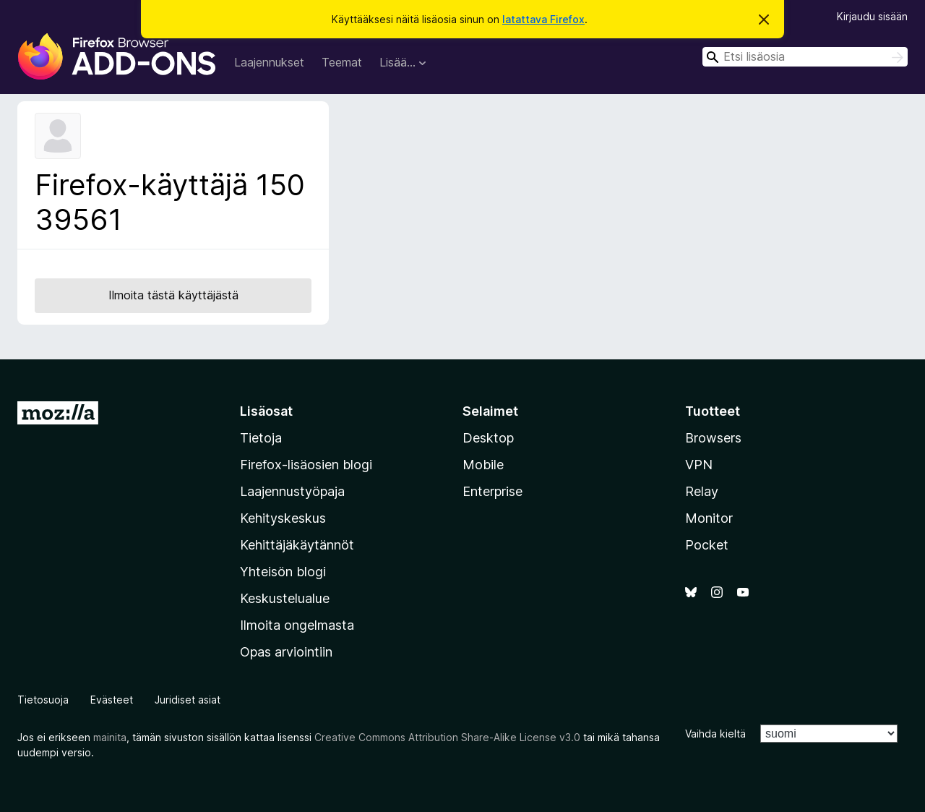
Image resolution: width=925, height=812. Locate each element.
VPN (699, 464)
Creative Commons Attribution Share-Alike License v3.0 (447, 737)
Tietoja (261, 437)
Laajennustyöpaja (292, 491)
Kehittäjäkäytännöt (297, 544)
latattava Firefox (543, 19)
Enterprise (492, 491)
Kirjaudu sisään (872, 16)
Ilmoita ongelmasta (297, 625)
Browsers (713, 437)
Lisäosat (266, 411)
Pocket (706, 544)
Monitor (709, 518)
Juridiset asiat (187, 699)
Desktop (488, 437)
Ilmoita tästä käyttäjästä (173, 295)
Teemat (342, 62)
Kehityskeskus (283, 518)
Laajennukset (269, 62)
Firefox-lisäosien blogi (306, 464)
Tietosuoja (43, 699)
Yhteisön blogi (283, 571)
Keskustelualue (285, 598)
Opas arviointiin (286, 651)
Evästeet (111, 699)
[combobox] (805, 57)
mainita (109, 737)
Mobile (483, 464)
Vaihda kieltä (715, 733)
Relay (701, 491)
